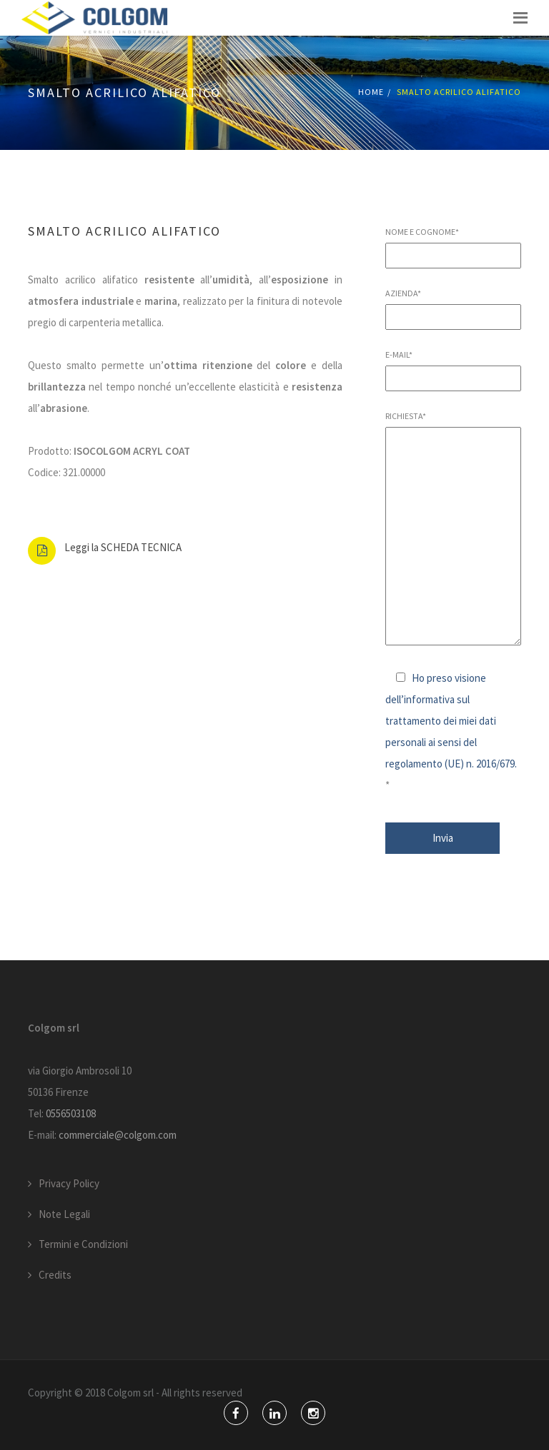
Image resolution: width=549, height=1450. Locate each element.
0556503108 (71, 1113)
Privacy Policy (69, 1183)
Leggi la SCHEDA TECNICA (123, 547)
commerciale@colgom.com (118, 1135)
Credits (55, 1275)
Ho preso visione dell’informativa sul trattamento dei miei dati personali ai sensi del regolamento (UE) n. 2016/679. (451, 720)
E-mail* (453, 366)
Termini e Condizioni (83, 1244)
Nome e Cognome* (453, 243)
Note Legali (64, 1214)
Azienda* (453, 305)
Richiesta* (453, 529)
